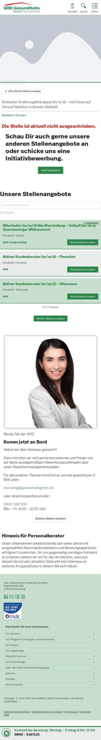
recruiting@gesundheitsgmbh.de (29, 487)
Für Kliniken (12, 634)
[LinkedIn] (6, 596)
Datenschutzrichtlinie (17, 711)
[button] (6, 733)
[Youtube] (11, 596)
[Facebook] (17, 596)
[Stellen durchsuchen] (50, 205)
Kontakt (10, 679)
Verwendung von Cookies (47, 711)
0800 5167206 (15, 504)
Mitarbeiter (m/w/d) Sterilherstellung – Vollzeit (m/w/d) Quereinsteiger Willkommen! (49, 228)
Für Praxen (12, 645)
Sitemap (85, 711)
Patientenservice (15, 656)
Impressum (71, 711)
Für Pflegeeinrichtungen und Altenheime (29, 639)
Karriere (10, 673)
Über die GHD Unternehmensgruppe (27, 668)
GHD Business (14, 684)
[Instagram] (23, 596)
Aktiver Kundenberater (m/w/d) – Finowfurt (39, 257)
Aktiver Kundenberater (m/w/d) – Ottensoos (40, 284)
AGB (6, 715)
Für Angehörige (14, 651)
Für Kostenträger (15, 662)
